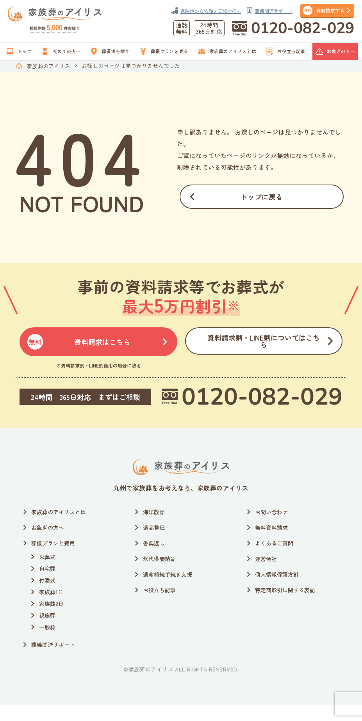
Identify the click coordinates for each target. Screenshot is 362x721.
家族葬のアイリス (48, 66)
